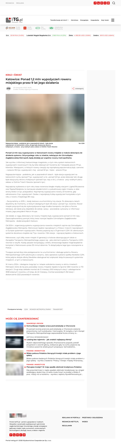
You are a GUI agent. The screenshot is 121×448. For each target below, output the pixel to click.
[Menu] (113, 20)
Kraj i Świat (14, 74)
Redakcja (10, 3)
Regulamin (67, 426)
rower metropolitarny (40, 309)
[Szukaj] (113, 3)
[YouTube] (101, 3)
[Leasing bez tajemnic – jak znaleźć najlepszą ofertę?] (15, 342)
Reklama (20, 3)
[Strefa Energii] (28, 28)
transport (58, 309)
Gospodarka (95, 20)
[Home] (14, 20)
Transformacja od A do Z (58, 20)
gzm (26, 309)
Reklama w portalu (71, 417)
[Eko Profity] (40, 28)
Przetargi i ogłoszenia (92, 417)
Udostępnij (77, 88)
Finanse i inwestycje (35, 351)
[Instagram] (108, 3)
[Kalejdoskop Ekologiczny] (56, 28)
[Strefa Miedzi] (13, 28)
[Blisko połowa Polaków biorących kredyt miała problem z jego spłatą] (15, 356)
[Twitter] (105, 3)
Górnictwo (74, 20)
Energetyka (84, 20)
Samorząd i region (34, 323)
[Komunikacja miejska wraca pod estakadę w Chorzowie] (15, 328)
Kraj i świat (105, 20)
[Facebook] (95, 3)
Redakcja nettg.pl (70, 422)
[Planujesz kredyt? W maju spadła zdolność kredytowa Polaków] (15, 369)
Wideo (85, 422)
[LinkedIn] (98, 3)
